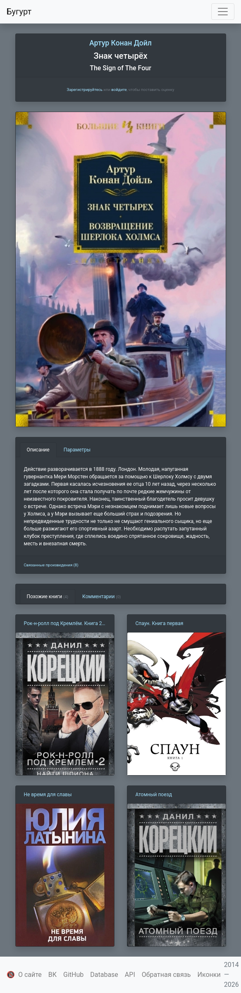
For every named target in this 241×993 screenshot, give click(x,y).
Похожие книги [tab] (48, 596)
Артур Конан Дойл (120, 43)
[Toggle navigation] (222, 11)
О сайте (30, 975)
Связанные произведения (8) (51, 565)
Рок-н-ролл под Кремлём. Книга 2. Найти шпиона (63, 624)
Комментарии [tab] (101, 596)
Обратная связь (166, 975)
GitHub (73, 975)
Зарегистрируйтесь (84, 89)
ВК (52, 975)
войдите (118, 89)
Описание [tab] (38, 450)
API (130, 975)
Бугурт (19, 12)
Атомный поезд (154, 794)
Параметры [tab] (77, 450)
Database (104, 975)
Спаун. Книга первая (160, 623)
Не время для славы (48, 794)
